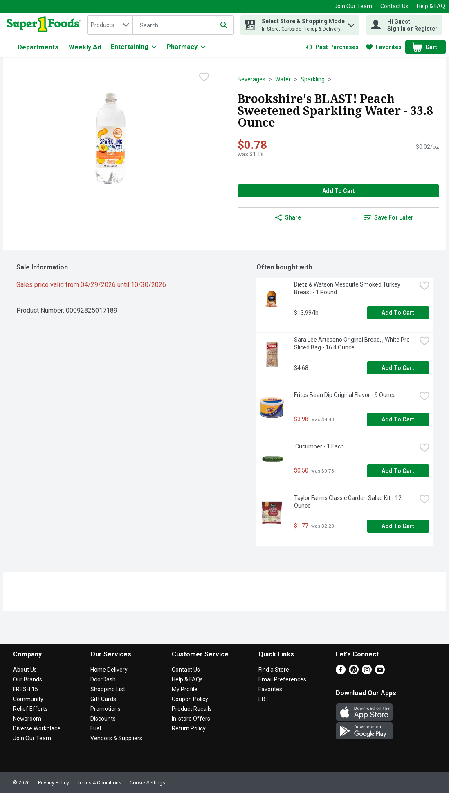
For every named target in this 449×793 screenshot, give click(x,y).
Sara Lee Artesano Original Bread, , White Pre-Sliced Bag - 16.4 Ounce (353, 343)
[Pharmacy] (186, 47)
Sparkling (313, 79)
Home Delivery (109, 669)
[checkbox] (204, 77)
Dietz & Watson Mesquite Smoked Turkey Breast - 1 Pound (348, 288)
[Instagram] (367, 672)
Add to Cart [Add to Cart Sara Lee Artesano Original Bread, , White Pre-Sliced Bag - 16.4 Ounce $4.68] (398, 368)
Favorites (270, 689)
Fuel (95, 728)
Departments (33, 47)
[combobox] (110, 25)
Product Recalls (192, 709)
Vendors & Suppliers (116, 738)
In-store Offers (191, 718)
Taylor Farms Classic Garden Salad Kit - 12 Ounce (348, 502)
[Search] (183, 25)
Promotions (105, 709)
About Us (25, 669)
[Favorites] (383, 47)
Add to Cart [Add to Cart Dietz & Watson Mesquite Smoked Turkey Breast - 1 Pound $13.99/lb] (398, 312)
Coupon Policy (190, 699)
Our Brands (27, 679)
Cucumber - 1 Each (319, 446)
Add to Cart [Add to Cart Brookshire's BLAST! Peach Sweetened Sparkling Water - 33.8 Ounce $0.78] (338, 191)
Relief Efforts (30, 709)
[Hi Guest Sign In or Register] (404, 25)
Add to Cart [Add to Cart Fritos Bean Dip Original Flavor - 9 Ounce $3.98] (398, 419)
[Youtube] (380, 672)
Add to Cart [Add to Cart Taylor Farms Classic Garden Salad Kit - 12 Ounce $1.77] (398, 526)
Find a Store (273, 669)
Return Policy (189, 728)
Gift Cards (103, 699)
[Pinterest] (354, 672)
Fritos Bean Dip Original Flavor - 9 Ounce (345, 395)
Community (28, 699)
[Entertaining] (134, 47)
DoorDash (103, 679)
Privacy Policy (53, 783)
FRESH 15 (25, 689)
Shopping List (107, 689)
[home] (45, 25)
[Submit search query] (223, 24)
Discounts (103, 718)
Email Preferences (282, 679)
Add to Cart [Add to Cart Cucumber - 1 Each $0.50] (398, 471)
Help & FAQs (187, 679)
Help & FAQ (431, 6)
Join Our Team (353, 6)
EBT (263, 699)
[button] (351, 23)
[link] (332, 47)
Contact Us (394, 6)
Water (283, 79)
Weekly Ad (85, 47)
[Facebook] (341, 672)
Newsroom (27, 718)
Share (288, 217)
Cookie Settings (147, 783)
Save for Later (388, 217)
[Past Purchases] (332, 47)
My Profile (185, 689)
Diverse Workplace (37, 728)
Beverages (251, 79)
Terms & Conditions (99, 783)
